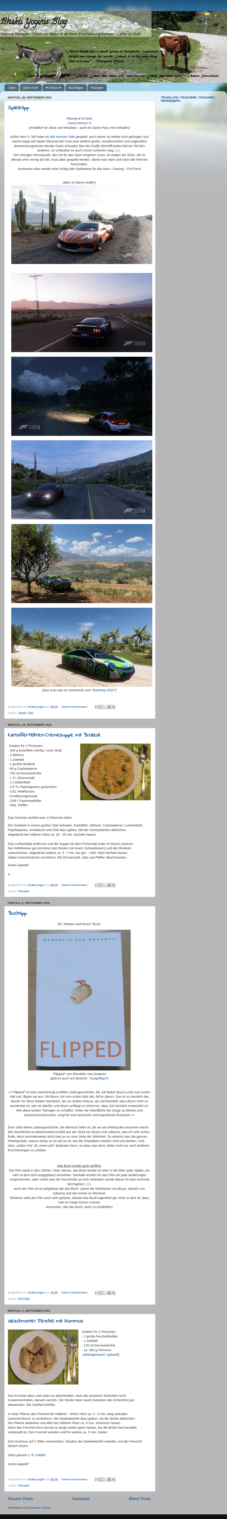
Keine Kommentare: (75, 706)
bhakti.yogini (37, 706)
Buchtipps (76, 87)
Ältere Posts (139, 1498)
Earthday (99, 690)
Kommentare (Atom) (37, 1507)
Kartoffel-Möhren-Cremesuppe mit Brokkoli (54, 735)
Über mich (30, 87)
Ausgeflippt (98, 1078)
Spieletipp (18, 108)
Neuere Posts (20, 1498)
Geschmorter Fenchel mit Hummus (45, 1321)
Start (12, 87)
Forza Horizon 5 (79, 123)
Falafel (40, 1455)
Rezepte (97, 87)
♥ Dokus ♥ (53, 87)
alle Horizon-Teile (62, 136)
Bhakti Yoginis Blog (33, 22)
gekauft (113, 1354)
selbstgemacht (94, 1354)
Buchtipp (17, 913)
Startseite (80, 1498)
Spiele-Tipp (25, 713)
